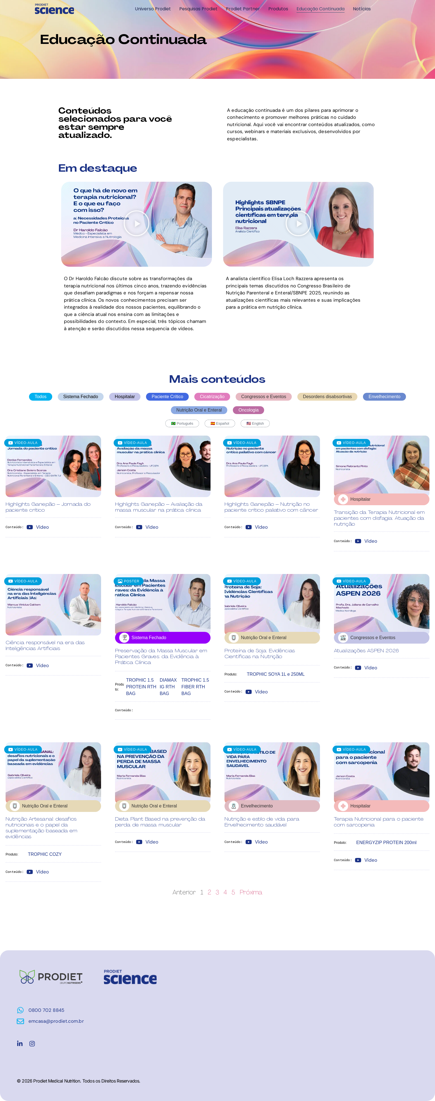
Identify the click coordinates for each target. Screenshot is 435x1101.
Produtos (278, 9)
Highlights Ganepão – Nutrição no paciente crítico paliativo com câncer (271, 507)
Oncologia (248, 410)
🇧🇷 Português (182, 423)
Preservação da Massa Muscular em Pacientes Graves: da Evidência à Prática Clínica (161, 656)
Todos (41, 396)
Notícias (362, 9)
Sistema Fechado (80, 396)
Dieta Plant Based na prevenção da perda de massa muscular (160, 822)
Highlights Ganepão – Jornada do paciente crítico (48, 507)
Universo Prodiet (153, 9)
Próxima (251, 892)
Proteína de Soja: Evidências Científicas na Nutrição (259, 654)
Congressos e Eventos (263, 396)
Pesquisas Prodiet (198, 9)
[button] (136, 224)
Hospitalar (125, 396)
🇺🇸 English (255, 423)
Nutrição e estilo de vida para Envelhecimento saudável (261, 822)
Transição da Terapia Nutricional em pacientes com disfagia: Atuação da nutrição (379, 518)
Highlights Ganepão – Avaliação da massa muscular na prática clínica (158, 507)
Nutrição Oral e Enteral (199, 410)
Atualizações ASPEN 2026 (366, 651)
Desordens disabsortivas (327, 396)
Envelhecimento (384, 396)
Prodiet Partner (243, 9)
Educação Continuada (321, 9)
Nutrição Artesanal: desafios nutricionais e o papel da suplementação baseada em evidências (41, 828)
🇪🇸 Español (220, 423)
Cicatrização (212, 396)
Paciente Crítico (167, 396)
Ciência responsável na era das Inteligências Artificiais (45, 645)
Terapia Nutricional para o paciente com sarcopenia (379, 822)
